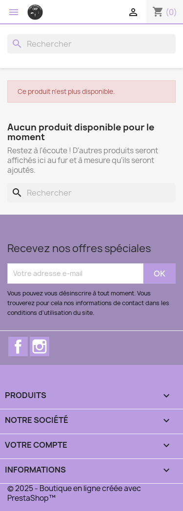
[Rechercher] (91, 44)
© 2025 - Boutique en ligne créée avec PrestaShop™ (74, 493)
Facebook (18, 346)
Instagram (39, 346)
